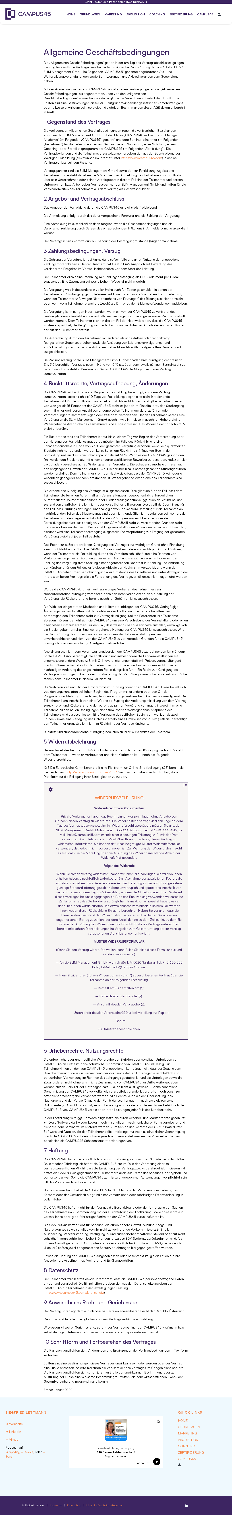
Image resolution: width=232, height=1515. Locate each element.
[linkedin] (186, 1505)
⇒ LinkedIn (13, 1432)
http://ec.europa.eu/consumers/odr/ (91, 772)
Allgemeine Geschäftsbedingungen (104, 1505)
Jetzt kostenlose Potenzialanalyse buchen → (116, 2)
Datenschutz (74, 1505)
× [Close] (186, 784)
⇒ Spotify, (13, 1452)
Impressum (56, 1505)
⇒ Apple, (27, 1452)
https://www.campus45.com (141, 158)
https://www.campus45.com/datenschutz (74, 1292)
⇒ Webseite (14, 1424)
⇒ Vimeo (11, 1439)
